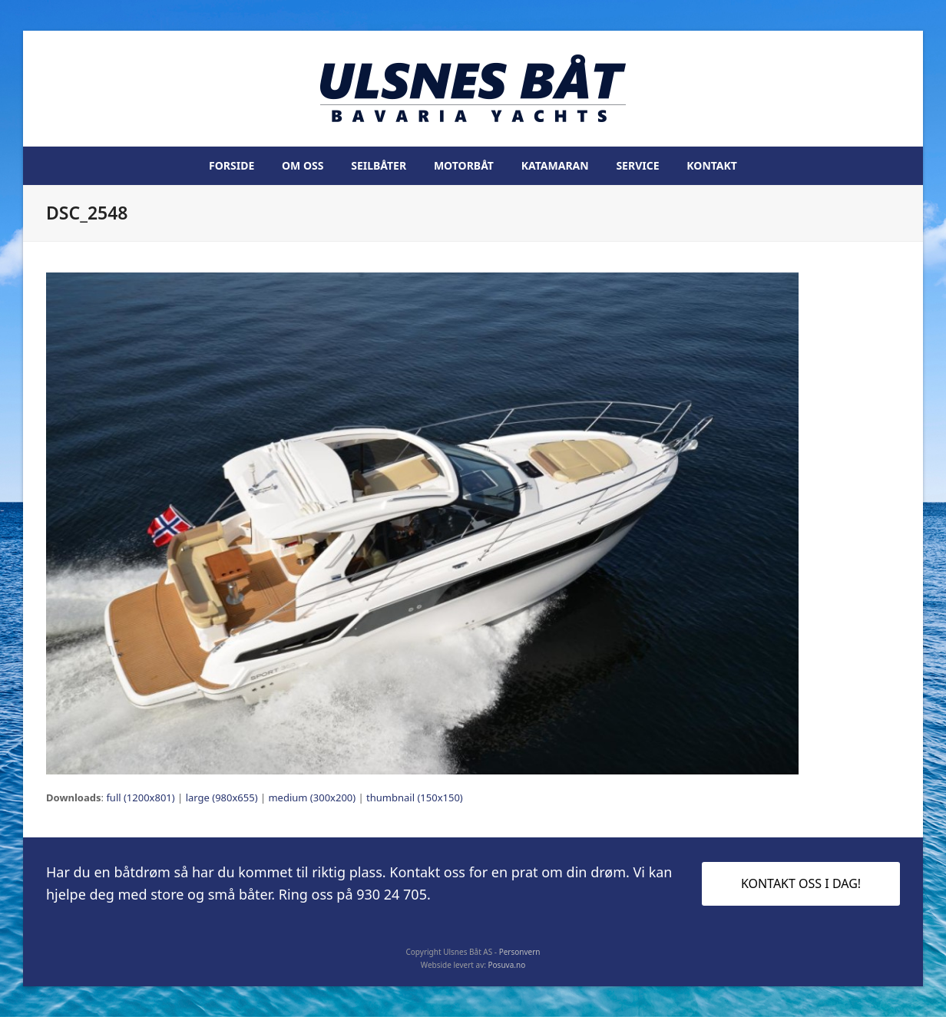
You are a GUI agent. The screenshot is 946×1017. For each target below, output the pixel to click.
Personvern (520, 951)
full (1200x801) (140, 797)
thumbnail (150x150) (414, 797)
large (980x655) (222, 797)
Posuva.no (507, 964)
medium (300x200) (312, 797)
